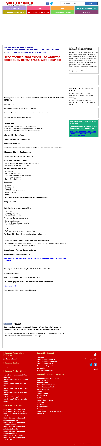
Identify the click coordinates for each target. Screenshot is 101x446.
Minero (40, 409)
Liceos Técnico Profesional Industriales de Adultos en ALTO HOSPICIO (82, 102)
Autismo (40, 357)
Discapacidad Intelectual (47, 361)
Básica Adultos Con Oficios (14, 411)
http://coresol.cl (10, 286)
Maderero (41, 402)
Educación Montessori (62, 12)
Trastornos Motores (45, 370)
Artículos (86, 12)
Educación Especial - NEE (86, 8)
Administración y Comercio (48, 378)
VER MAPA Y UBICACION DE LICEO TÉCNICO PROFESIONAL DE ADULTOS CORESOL (83, 133)
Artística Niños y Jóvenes (13, 397)
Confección (41, 391)
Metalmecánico (43, 407)
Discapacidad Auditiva (46, 359)
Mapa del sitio (91, 359)
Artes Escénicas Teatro (46, 387)
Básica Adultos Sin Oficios (14, 409)
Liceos (62, 8)
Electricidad (42, 396)
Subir (96, 369)
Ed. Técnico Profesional (38, 12)
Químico (40, 413)
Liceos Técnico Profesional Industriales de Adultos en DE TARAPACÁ (81, 96)
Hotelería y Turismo (45, 400)
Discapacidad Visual (45, 364)
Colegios (38, 8)
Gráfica (40, 398)
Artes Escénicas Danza (46, 385)
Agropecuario (42, 380)
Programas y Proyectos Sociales (50, 411)
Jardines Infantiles (14, 8)
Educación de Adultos (14, 12)
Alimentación (42, 383)
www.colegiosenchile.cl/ (75, 444)
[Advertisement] (50, 29)
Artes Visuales (43, 389)
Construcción (42, 393)
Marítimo (40, 404)
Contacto (95, 444)
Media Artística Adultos (13, 435)
